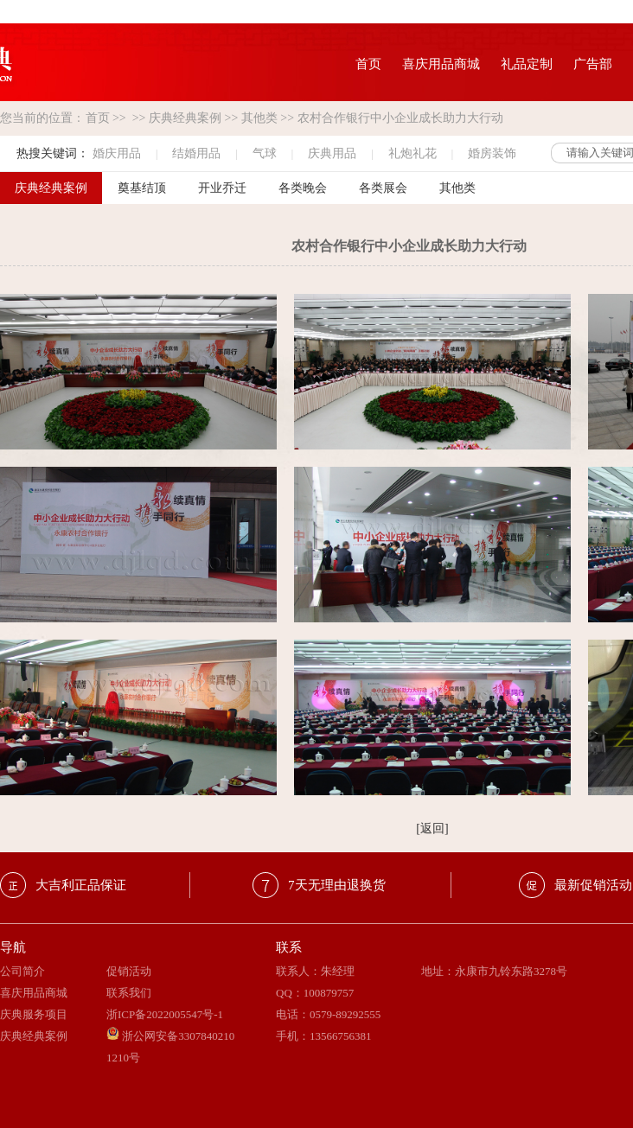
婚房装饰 (492, 153)
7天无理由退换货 (337, 885)
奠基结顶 (142, 188)
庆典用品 (332, 153)
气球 (265, 153)
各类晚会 (302, 188)
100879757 (329, 992)
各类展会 (383, 188)
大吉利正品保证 (80, 885)
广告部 (592, 64)
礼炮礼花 (412, 153)
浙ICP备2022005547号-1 (164, 1014)
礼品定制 (527, 64)
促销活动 (128, 971)
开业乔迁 (222, 188)
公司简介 (22, 971)
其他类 (259, 118)
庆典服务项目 (33, 1014)
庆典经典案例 (185, 118)
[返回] (432, 828)
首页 (368, 64)
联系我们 (128, 992)
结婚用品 (196, 153)
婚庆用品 (117, 153)
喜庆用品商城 (441, 64)
